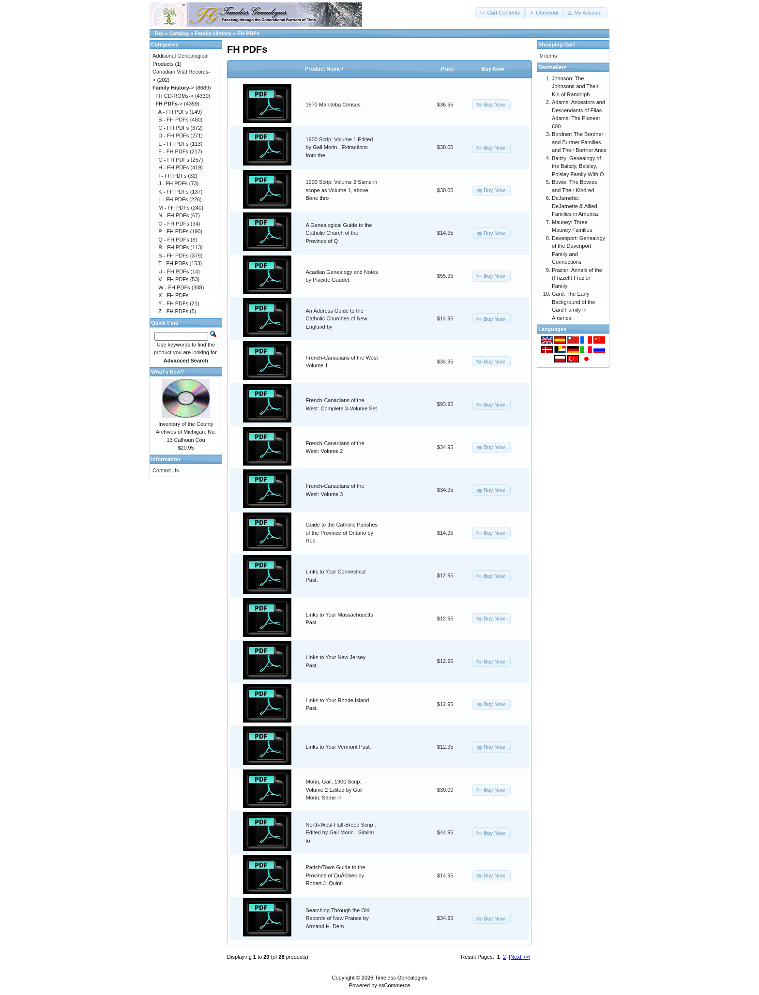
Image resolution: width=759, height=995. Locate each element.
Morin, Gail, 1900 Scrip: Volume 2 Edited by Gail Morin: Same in (334, 789)
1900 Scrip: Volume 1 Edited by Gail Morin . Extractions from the (339, 147)
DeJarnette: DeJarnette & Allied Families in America (575, 206)
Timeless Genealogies (401, 977)
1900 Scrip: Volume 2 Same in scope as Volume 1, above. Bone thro (342, 190)
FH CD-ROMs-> (174, 96)
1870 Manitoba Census (333, 104)
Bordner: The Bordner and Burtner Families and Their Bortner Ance (579, 142)
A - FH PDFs (173, 112)
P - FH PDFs (173, 231)
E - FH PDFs (173, 144)
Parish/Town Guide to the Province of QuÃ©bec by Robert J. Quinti (335, 875)
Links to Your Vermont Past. (338, 747)
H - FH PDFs (173, 167)
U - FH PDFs (173, 271)
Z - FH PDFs (173, 311)
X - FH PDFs (173, 295)
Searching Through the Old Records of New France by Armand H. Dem (338, 918)
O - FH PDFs (173, 223)
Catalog (179, 33)
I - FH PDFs (172, 176)
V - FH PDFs (173, 279)
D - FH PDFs (173, 135)
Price (447, 69)
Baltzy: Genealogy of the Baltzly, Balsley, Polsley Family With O (578, 166)
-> (173, 87)
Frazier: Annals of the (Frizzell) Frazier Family (577, 278)
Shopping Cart (556, 44)
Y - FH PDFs (173, 303)
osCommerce (394, 985)
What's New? (167, 372)
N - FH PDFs (173, 215)
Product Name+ (324, 69)
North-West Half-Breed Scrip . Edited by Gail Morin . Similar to (341, 833)
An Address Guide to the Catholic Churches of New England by (336, 319)
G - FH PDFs (173, 160)
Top (158, 33)
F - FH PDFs (173, 151)
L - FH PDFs (173, 199)
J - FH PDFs (173, 183)
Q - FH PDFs (173, 239)
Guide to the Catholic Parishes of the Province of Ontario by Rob (342, 532)
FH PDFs (248, 33)
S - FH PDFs (173, 255)
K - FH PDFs (173, 192)
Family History (213, 33)
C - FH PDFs (173, 128)
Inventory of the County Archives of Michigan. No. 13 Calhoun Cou (186, 432)
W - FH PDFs (174, 287)
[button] (500, 12)
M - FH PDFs (173, 208)
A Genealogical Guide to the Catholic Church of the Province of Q (339, 233)
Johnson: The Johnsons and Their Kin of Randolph (575, 86)
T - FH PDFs (173, 263)
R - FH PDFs (173, 247)
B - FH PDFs (173, 119)
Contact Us (165, 470)
